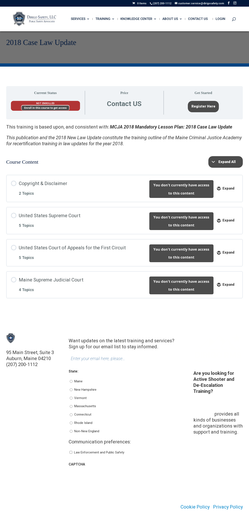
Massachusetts (85, 406)
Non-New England (86, 431)
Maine (78, 381)
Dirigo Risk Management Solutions (207, 408)
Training (102, 19)
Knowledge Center (136, 19)
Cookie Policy (195, 507)
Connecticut (82, 414)
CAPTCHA (77, 464)
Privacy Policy (228, 507)
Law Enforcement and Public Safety (99, 452)
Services (78, 19)
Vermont (80, 398)
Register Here (203, 106)
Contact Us (198, 19)
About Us (170, 19)
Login (220, 19)
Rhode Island (83, 423)
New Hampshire (85, 390)
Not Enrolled (45, 103)
